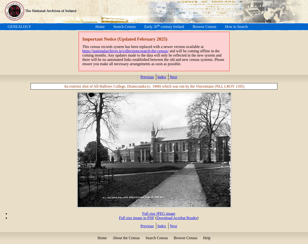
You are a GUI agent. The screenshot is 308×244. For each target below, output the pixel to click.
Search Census (124, 27)
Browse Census (204, 27)
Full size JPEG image (158, 214)
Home (100, 27)
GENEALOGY (19, 27)
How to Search (236, 27)
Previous (147, 77)
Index (161, 77)
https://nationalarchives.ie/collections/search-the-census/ (125, 51)
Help (207, 238)
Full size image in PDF (136, 218)
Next (173, 77)
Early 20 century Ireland (164, 27)
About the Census (126, 238)
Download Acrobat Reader (177, 218)
